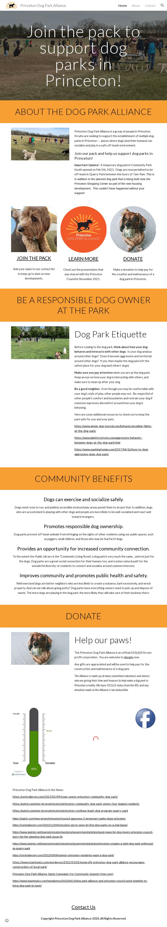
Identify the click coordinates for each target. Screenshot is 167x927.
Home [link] (122, 5)
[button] (162, 5)
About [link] (136, 5)
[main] (83, 55)
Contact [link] (150, 5)
